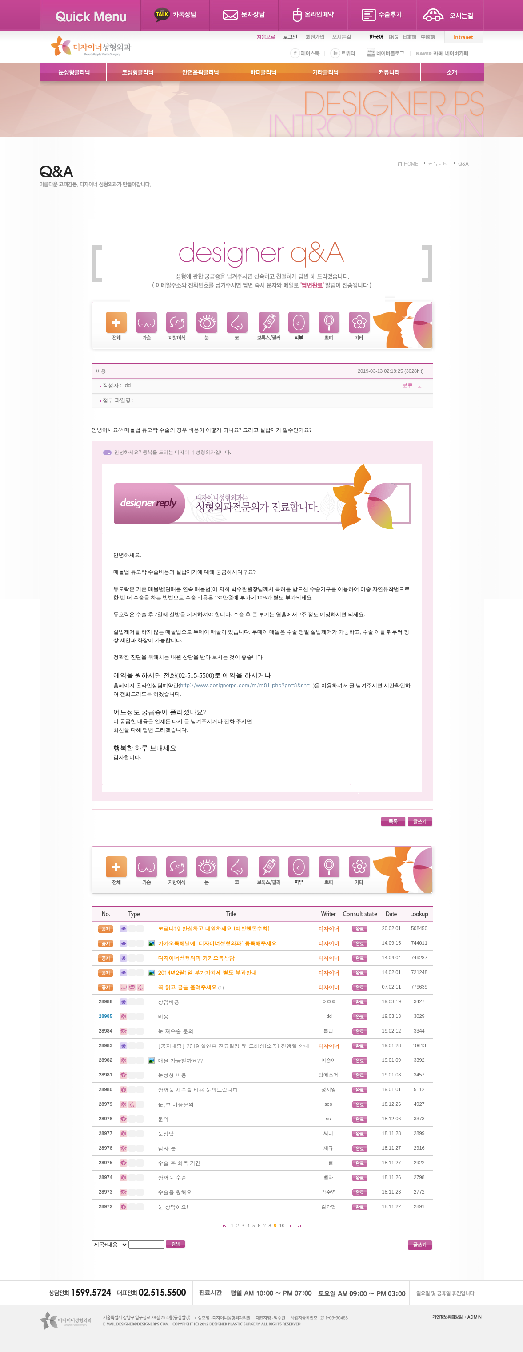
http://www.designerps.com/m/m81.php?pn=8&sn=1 (246, 685)
